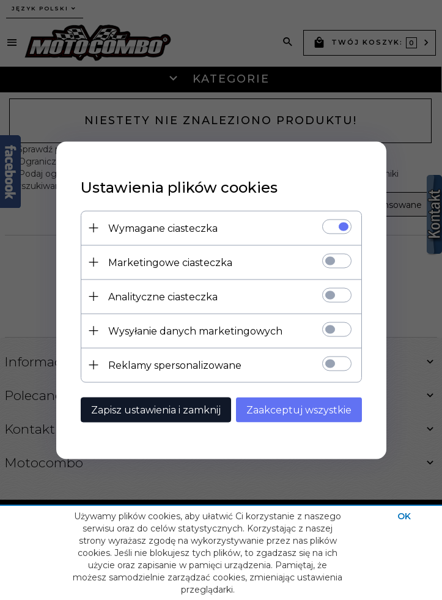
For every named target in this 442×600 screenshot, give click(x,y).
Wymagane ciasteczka (163, 228)
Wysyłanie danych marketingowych (195, 330)
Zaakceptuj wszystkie (299, 409)
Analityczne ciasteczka (163, 296)
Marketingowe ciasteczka (170, 262)
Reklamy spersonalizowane (174, 365)
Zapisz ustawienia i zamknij (156, 409)
